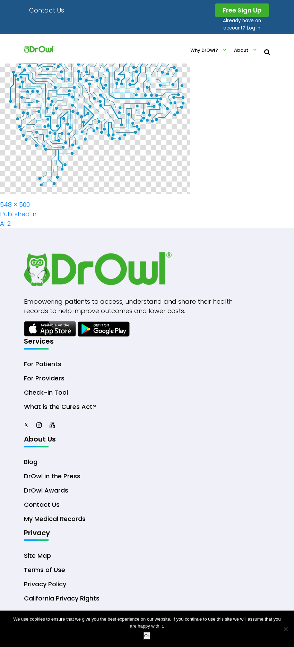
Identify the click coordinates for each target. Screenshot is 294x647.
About (241, 50)
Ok (147, 635)
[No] (285, 628)
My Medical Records (55, 518)
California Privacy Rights (62, 598)
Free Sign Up (242, 10)
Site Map (37, 555)
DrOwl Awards (46, 490)
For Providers (44, 378)
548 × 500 (15, 204)
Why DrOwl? (204, 50)
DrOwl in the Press (52, 476)
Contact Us (46, 10)
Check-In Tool (46, 392)
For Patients (42, 364)
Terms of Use (44, 569)
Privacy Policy (45, 584)
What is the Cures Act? (60, 406)
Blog (30, 461)
